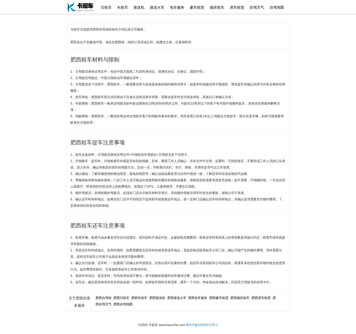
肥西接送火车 (176, 298)
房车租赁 (237, 7)
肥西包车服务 (197, 298)
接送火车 (157, 7)
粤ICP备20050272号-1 (202, 325)
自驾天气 (257, 7)
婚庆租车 (217, 7)
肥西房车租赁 (261, 298)
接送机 (139, 7)
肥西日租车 (121, 298)
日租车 (106, 7)
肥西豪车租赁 (218, 298)
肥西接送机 (157, 298)
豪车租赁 (197, 7)
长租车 (122, 7)
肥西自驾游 (103, 298)
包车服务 (177, 7)
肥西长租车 (139, 298)
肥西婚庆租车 (240, 298)
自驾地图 (276, 7)
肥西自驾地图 (123, 304)
